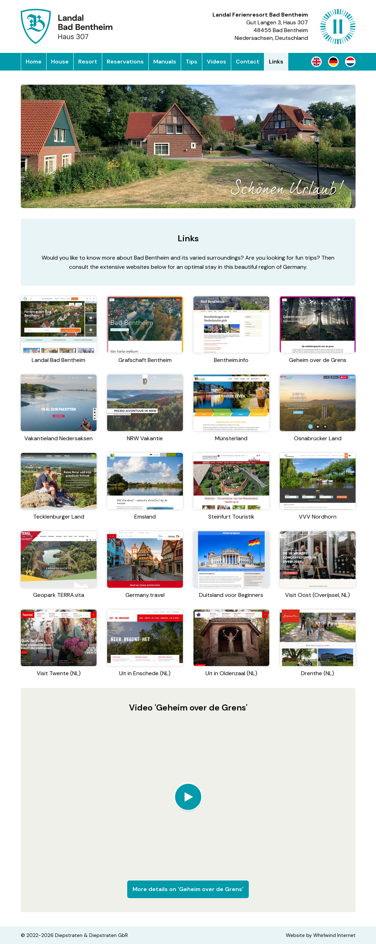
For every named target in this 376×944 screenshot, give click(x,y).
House (60, 61)
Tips (191, 61)
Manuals (164, 61)
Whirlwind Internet (334, 935)
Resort (87, 61)
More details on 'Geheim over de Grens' (188, 889)
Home (34, 61)
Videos (216, 61)
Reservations (125, 61)
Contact (247, 61)
